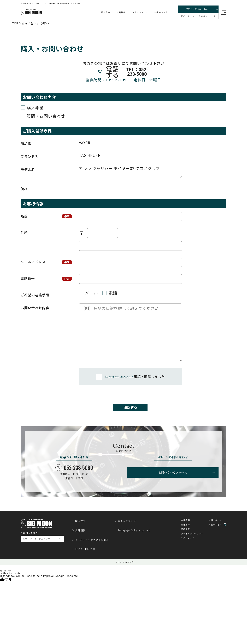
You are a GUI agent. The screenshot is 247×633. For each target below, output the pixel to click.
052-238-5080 (74, 478)
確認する (130, 416)
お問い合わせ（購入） (36, 23)
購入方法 (102, 12)
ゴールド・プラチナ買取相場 (92, 547)
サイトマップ (187, 549)
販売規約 (185, 536)
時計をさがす (157, 12)
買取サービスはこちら (198, 8)
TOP (15, 23)
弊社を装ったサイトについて (139, 539)
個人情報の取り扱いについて (119, 384)
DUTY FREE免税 (85, 555)
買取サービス (217, 536)
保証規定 (185, 540)
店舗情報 (117, 12)
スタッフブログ (137, 12)
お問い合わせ (215, 532)
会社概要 (185, 532)
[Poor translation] (8, 585)
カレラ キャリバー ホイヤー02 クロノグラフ (130, 179)
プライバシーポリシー (192, 545)
